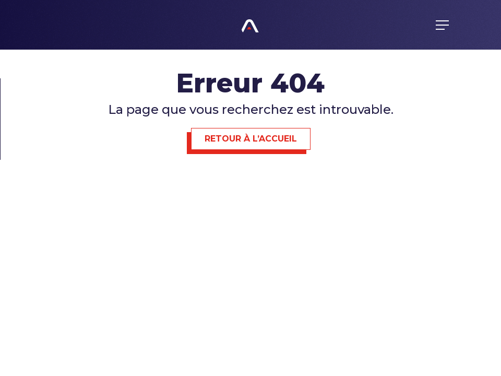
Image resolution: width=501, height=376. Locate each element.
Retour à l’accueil (251, 139)
